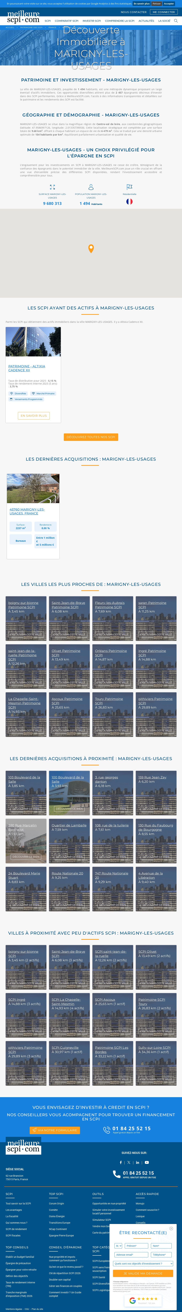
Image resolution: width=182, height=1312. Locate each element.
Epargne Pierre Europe (61, 1235)
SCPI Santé (98, 1277)
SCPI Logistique (101, 1290)
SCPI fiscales (13, 1235)
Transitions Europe (59, 1222)
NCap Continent (58, 1229)
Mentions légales (14, 1309)
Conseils (140, 1222)
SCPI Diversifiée (101, 1283)
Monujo (140, 1203)
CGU (27, 1309)
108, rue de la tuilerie (112, 825)
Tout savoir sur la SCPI (18, 1203)
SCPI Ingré (16, 1000)
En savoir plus (141, 3)
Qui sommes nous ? (16, 1222)
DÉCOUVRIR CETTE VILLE (26, 634)
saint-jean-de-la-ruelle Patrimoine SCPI (22, 655)
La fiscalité (12, 1216)
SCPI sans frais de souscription (102, 1269)
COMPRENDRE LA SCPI (119, 20)
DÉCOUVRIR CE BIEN (26, 808)
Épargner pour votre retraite (21, 1269)
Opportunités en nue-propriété (109, 1203)
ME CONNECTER (164, 12)
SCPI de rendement (16, 1229)
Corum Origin (56, 1203)
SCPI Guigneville (65, 1048)
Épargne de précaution (18, 1263)
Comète (53, 1210)
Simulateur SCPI (101, 1219)
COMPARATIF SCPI (66, 20)
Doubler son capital (60, 1279)
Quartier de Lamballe (69, 825)
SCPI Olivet (147, 952)
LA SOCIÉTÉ (165, 20)
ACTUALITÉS (146, 20)
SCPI (48, 20)
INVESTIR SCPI (92, 20)
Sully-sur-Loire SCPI (154, 1048)
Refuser (157, 3)
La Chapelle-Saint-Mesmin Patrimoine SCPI (24, 703)
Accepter (169, 3)
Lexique (140, 1216)
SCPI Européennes (102, 1261)
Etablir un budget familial (20, 1256)
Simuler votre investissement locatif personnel (108, 1211)
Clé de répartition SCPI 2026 (65, 1273)
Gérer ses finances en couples (65, 1286)
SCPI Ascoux (105, 1000)
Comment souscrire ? (147, 1210)
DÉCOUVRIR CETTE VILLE (26, 983)
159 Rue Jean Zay (152, 777)
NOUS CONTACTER (134, 12)
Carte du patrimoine (103, 1232)
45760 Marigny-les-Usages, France (27, 511)
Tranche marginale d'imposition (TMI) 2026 (19, 1294)
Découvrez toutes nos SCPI (91, 437)
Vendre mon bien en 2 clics (107, 1226)
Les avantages (14, 1210)
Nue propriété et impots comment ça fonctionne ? (63, 1258)
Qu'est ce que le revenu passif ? (66, 1266)
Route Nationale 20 (67, 873)
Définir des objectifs (17, 1276)
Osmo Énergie (57, 1216)
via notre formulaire (55, 1130)
